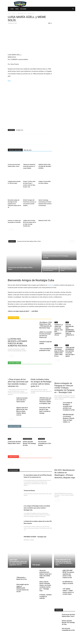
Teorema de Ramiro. (31, 480)
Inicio (9, 13)
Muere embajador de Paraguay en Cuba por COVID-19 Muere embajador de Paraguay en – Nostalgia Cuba (64, 380)
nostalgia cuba (19, 130)
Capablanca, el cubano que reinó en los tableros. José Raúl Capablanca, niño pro (58, 328)
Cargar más (64, 625)
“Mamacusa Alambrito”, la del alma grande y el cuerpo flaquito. (29, 166)
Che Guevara (41, 429)
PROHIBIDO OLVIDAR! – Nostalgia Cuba (37, 526)
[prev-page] (9, 229)
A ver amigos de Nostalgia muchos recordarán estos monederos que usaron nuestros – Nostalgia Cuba (38, 498)
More (9, 81)
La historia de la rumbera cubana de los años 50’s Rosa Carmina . (37, 512)
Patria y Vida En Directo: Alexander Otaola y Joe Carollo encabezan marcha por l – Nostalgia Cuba (45, 572)
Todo (13, 13)
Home (12, 9)
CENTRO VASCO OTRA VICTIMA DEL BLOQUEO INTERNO (44, 166)
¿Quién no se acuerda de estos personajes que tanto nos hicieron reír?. (45, 333)
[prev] (71, 241)
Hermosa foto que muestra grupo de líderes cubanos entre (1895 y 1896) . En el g (59, 346)
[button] (73, 9)
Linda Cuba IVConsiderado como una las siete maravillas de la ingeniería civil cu (18, 552)
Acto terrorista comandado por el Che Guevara (44, 433)
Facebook (50, 285)
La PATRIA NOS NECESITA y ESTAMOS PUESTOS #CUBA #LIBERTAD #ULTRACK (17, 341)
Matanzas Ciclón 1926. (44, 220)
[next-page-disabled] (12, 453)
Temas (17, 9)
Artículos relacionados (15, 150)
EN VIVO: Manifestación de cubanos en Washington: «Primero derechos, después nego (64, 463)
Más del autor (28, 150)
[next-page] (12, 229)
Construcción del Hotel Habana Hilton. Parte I (29, 241)
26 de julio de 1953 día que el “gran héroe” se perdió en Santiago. (44, 402)
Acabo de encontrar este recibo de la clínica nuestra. (22, 393)
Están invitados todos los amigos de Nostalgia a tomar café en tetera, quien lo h (41, 378)
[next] (73, 241)
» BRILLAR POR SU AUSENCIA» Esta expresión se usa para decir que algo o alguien (70, 346)
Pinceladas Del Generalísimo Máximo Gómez (67, 619)
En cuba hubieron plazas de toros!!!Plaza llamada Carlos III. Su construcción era (37, 466)
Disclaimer (23, 9)
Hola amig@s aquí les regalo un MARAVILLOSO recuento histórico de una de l (22, 578)
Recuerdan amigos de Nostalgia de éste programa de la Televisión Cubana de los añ (14, 203)
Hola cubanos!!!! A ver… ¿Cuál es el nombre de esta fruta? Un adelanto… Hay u (64, 552)
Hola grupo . (36, 554)
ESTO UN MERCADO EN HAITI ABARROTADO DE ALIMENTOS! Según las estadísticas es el (70, 329)
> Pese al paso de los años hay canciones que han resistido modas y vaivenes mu (18, 378)
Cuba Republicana (27, 429)
